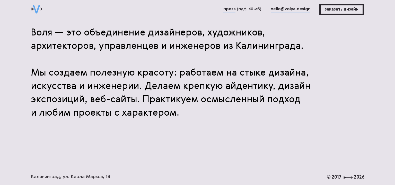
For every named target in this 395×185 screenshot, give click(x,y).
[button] (341, 9)
